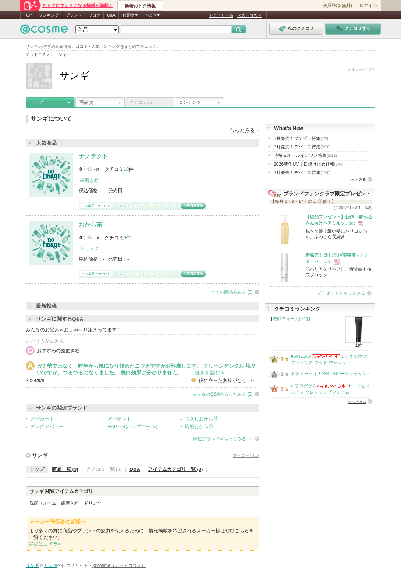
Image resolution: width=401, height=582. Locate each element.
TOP (28, 15)
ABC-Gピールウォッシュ (346, 373)
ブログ (94, 15)
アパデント (119, 418)
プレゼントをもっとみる (341, 293)
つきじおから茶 (201, 418)
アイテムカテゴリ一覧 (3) (175, 469)
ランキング (49, 15)
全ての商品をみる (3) (232, 292)
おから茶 (90, 225)
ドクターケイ (304, 373)
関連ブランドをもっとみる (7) (223, 438)
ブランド (73, 15)
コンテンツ (190, 102)
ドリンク (89, 248)
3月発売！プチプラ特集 (302, 138)
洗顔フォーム (42, 503)
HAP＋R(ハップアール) (132, 426)
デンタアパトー (47, 426)
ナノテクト (93, 156)
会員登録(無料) (337, 5)
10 (126, 169)
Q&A (111, 15)
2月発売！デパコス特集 (302, 172)
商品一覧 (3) (65, 469)
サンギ (39, 455)
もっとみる (357, 179)
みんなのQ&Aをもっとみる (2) (223, 394)
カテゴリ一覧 (221, 15)
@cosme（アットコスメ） (119, 565)
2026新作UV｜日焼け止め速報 (309, 164)
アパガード (42, 418)
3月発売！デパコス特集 (302, 146)
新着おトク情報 (140, 5)
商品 (86, 102)
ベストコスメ (249, 15)
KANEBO (300, 356)
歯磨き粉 (89, 180)
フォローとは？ (361, 69)
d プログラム (304, 385)
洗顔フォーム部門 (290, 318)
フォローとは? (246, 455)
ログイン (368, 5)
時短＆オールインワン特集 (305, 155)
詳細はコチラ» (44, 544)
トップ (36, 102)
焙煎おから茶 (199, 426)
